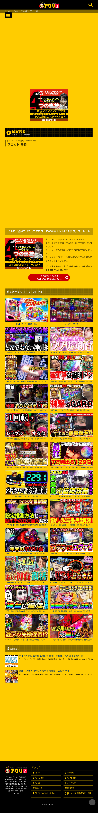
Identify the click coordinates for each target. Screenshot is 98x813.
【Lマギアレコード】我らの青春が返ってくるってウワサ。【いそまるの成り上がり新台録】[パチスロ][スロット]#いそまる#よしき (71, 340)
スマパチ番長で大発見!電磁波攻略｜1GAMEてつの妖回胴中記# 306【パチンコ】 (71, 483)
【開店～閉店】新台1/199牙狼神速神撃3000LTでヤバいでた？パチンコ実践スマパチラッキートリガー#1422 (26, 397)
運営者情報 (70, 788)
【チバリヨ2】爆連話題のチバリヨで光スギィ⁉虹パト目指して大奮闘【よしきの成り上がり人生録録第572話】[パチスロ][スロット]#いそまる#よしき (26, 455)
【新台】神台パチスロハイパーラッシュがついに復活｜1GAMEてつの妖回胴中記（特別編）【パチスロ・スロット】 (26, 598)
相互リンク (38, 788)
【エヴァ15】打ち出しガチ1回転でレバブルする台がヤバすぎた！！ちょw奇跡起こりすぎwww (26, 426)
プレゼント (38, 783)
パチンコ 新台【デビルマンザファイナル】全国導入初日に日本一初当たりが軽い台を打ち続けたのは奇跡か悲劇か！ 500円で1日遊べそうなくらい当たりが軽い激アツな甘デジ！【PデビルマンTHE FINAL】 (71, 455)
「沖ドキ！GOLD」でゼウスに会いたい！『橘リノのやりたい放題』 (71, 426)
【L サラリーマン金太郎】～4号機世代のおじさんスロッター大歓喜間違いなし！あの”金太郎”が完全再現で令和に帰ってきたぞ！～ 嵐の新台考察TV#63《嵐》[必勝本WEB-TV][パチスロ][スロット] (71, 512)
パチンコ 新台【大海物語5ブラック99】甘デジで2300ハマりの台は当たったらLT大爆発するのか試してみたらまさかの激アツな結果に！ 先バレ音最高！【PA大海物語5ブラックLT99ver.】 (26, 483)
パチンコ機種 (39, 778)
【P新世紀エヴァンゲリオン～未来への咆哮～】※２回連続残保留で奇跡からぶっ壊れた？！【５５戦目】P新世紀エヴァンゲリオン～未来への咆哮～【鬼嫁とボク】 (26, 340)
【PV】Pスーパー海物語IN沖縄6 (26, 311)
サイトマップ (71, 783)
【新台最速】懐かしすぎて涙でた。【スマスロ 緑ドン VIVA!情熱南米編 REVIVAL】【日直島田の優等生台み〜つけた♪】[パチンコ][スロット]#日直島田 (71, 368)
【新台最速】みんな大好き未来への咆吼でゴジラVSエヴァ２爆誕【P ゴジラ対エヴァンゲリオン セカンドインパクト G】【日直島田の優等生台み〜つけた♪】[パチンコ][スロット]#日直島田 (71, 541)
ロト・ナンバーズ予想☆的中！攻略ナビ (78, 794)
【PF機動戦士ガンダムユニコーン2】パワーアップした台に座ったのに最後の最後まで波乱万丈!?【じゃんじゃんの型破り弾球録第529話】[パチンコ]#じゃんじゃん (26, 569)
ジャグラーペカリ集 (71, 311)
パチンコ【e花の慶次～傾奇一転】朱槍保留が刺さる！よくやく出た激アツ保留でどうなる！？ (26, 627)
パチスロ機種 (71, 778)
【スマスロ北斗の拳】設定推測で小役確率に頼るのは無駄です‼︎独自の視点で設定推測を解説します (26, 512)
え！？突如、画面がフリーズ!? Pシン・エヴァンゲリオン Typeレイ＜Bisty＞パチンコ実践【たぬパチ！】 (71, 569)
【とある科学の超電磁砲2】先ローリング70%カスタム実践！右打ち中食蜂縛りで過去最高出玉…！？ (71, 598)
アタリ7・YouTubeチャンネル (44, 793)
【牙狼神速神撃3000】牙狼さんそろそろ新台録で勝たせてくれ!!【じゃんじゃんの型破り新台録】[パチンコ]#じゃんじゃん (26, 368)
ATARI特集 (70, 773)
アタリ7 (37, 773)
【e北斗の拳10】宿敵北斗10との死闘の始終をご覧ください (71, 627)
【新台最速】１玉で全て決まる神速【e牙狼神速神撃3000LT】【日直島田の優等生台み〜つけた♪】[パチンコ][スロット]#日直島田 (71, 397)
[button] (8, 15)
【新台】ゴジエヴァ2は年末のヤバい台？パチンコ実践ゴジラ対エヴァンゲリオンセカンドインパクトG (26, 541)
